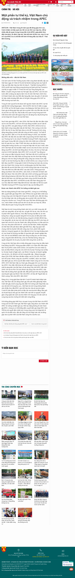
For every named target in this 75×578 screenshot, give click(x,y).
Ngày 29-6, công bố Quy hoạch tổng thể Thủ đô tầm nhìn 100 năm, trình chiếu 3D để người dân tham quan (24, 404)
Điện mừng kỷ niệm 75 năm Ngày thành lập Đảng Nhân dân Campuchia (8, 444)
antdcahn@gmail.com (63, 556)
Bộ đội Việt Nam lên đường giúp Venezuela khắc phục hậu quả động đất (41, 403)
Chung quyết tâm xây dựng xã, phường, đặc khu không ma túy (24, 520)
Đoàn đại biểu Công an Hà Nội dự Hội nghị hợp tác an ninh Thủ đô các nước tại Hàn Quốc (40, 502)
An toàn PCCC (57, 52)
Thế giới (25, 5)
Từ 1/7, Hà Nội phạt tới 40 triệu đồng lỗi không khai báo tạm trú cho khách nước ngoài (9, 463)
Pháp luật (29, 5)
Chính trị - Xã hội (19, 5)
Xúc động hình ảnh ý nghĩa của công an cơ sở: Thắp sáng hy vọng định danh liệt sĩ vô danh (41, 463)
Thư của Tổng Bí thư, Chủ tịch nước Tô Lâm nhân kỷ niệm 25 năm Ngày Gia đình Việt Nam (41, 425)
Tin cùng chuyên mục (11, 387)
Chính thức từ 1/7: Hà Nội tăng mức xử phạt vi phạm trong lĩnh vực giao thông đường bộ (60, 134)
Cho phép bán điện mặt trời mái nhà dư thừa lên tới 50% (24, 443)
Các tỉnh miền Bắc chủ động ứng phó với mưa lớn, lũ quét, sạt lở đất (8, 424)
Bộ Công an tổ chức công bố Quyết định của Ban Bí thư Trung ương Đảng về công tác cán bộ (61, 96)
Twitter (45, 23)
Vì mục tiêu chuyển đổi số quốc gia (61, 48)
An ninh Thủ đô (14, 2)
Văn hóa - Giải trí (51, 5)
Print (47, 23)
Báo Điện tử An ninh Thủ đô (4, 3)
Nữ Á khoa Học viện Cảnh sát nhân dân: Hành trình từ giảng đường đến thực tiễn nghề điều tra (60, 115)
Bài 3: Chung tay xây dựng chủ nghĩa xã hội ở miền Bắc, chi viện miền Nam (8, 482)
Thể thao (57, 5)
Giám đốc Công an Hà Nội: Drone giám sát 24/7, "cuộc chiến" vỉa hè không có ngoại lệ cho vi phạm (61, 105)
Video (34, 5)
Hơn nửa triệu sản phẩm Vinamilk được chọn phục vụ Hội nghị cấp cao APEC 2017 (23, 333)
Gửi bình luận (43, 361)
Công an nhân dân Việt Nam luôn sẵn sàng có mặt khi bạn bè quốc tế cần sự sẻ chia (8, 403)
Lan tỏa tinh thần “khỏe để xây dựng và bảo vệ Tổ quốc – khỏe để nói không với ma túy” (24, 482)
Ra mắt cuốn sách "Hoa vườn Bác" (24, 500)
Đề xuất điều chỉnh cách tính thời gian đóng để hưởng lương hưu (41, 443)
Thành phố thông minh (40, 5)
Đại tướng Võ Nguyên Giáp (60, 40)
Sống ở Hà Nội (63, 5)
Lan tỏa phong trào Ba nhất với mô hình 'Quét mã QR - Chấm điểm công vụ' (9, 521)
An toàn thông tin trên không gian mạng (62, 44)
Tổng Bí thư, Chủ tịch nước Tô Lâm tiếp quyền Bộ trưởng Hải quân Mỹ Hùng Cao (60, 124)
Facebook (42, 23)
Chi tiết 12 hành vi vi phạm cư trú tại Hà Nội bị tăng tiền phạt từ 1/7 (25, 462)
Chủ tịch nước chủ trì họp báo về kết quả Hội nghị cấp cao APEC (19, 337)
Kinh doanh (69, 5)
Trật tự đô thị (12, 5)
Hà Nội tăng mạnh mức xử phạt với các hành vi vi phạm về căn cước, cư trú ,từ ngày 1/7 (41, 482)
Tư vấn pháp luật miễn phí (60, 55)
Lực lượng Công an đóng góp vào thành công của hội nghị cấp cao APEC (21, 335)
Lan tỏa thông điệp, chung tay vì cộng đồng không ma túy (8, 501)
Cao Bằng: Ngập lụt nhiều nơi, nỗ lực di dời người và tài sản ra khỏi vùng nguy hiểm (25, 425)
